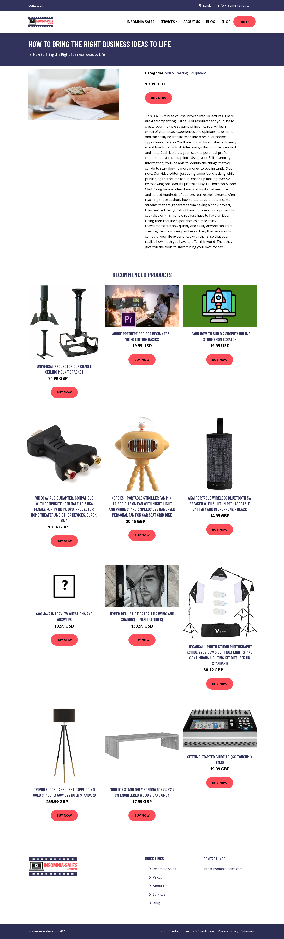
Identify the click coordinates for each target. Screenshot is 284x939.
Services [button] (167, 21)
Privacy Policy (228, 931)
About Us (191, 21)
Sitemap (247, 931)
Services (159, 894)
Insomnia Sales (140, 21)
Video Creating (176, 73)
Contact (175, 931)
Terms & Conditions (199, 931)
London (208, 5)
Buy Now (158, 98)
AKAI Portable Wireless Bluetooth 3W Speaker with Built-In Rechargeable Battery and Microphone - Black (219, 503)
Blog (210, 21)
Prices (244, 22)
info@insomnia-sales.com (235, 5)
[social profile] (47, 5)
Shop (225, 21)
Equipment (197, 73)
